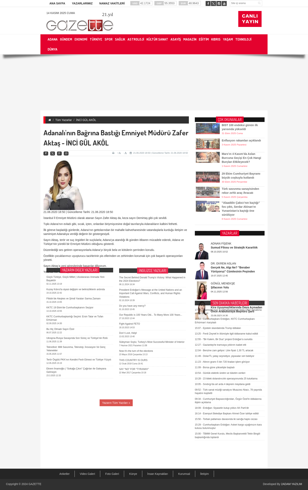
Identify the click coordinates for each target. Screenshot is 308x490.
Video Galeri (87, 473)
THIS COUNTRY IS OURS (133, 316)
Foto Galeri (112, 473)
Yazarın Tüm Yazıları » (116, 402)
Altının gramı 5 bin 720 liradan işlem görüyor (222, 305)
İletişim (204, 473)
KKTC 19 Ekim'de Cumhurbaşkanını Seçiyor (69, 262)
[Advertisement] (154, 82)
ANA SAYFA (57, 3)
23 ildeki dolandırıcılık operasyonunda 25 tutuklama (226, 322)
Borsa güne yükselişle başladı (214, 310)
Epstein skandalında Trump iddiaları (218, 271)
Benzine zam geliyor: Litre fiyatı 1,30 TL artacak (224, 294)
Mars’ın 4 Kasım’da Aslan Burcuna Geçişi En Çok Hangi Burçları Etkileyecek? (241, 151)
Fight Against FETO (129, 280)
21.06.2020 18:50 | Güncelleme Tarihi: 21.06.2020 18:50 (159, 153)
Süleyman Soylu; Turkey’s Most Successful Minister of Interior (151, 298)
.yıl (107, 14)
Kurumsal (184, 473)
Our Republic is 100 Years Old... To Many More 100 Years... (150, 271)
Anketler (64, 473)
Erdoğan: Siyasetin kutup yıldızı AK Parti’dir (222, 351)
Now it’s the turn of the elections (136, 307)
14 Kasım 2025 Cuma (60, 13)
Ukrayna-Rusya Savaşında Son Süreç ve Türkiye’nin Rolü (77, 293)
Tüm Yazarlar (63, 120)
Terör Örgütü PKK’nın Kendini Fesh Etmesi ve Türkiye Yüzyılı (78, 314)
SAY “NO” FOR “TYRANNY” (134, 325)
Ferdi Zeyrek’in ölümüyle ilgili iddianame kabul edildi (226, 277)
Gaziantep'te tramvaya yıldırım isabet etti (220, 288)
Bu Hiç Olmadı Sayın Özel (60, 284)
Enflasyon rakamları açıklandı (241, 136)
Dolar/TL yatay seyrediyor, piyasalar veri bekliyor (224, 299)
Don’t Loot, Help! (128, 289)
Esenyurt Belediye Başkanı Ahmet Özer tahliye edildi (227, 356)
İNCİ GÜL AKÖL (86, 120)
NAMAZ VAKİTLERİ (112, 3)
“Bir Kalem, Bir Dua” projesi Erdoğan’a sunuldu (224, 282)
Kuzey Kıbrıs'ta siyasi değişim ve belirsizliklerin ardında (75, 244)
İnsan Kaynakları (157, 473)
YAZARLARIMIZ (82, 3)
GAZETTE (34, 484)
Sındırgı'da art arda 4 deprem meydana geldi (222, 327)
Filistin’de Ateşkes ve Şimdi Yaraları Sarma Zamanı (73, 253)
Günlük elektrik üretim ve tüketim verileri (220, 316)
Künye (133, 473)
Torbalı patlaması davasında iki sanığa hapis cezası (226, 362)
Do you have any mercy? (132, 262)
